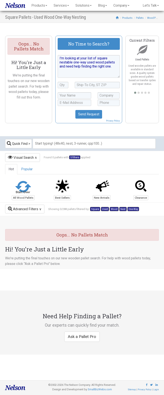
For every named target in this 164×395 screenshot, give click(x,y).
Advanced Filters (23, 208)
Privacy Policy (113, 120)
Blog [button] (102, 5)
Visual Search (21, 157)
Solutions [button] (83, 5)
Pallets (140, 17)
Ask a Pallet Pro (82, 336)
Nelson (15, 5)
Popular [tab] (27, 169)
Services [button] (61, 5)
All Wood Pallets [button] (23, 197)
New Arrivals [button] (101, 197)
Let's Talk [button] (151, 5)
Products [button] (39, 5)
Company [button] (121, 5)
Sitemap (132, 389)
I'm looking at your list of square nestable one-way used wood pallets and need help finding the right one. (89, 66)
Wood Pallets (154, 17)
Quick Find (17, 143)
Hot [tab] (11, 169)
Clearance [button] (141, 197)
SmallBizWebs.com (100, 389)
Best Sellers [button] (62, 197)
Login (156, 389)
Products (127, 17)
